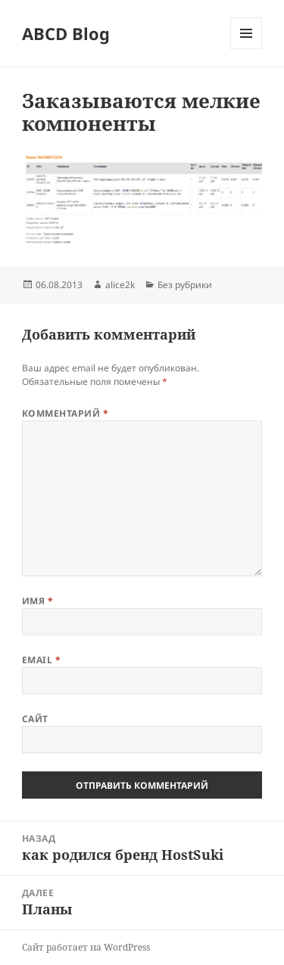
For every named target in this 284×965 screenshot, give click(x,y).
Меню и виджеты (246, 48)
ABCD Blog (66, 33)
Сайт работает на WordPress (86, 947)
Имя (37, 600)
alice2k (120, 284)
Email (41, 659)
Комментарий (65, 413)
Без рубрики (185, 284)
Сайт (35, 718)
